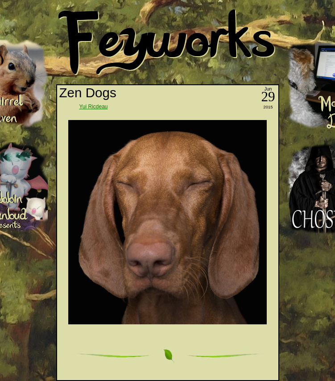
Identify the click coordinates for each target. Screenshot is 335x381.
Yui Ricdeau (93, 107)
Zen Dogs (87, 92)
